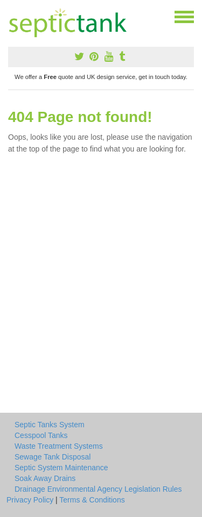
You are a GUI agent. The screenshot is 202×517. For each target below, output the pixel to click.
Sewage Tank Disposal (52, 457)
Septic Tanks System (50, 424)
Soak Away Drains (45, 478)
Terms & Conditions (91, 500)
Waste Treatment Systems (59, 446)
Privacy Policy (29, 500)
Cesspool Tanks (41, 435)
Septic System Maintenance (61, 467)
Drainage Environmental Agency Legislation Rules (98, 489)
